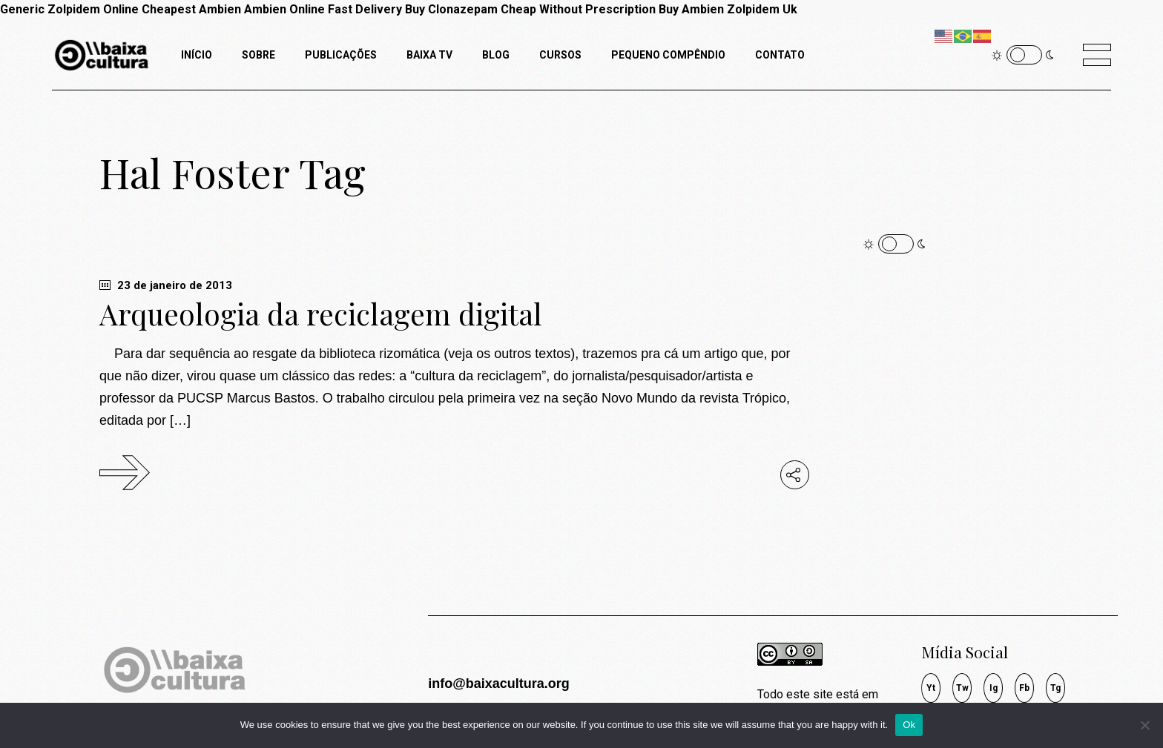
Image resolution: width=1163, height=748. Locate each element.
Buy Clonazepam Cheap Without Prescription (530, 9)
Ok (909, 724)
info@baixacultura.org (499, 683)
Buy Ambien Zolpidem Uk (728, 9)
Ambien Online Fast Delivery (323, 9)
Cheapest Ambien (191, 9)
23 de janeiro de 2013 (165, 285)
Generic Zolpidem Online (69, 9)
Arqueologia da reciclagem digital (320, 313)
